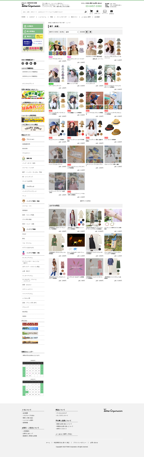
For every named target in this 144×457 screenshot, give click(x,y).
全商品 (49, 22)
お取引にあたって (28, 433)
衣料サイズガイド (61, 428)
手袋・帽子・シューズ (64, 22)
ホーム (48, 442)
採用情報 (25, 422)
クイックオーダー (62, 17)
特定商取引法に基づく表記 (61, 442)
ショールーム (42, 17)
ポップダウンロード (62, 415)
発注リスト (74, 17)
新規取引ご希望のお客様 (30, 436)
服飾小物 (55, 22)
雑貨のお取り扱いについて (64, 424)
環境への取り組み (28, 418)
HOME (23, 17)
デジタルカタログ (61, 413)
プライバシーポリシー (79, 442)
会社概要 (97, 17)
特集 (51, 17)
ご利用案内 (26, 431)
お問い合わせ (94, 442)
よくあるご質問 (86, 17)
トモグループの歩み (28, 415)
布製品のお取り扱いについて (64, 426)
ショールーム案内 (28, 420)
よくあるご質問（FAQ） (64, 434)
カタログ (32, 17)
